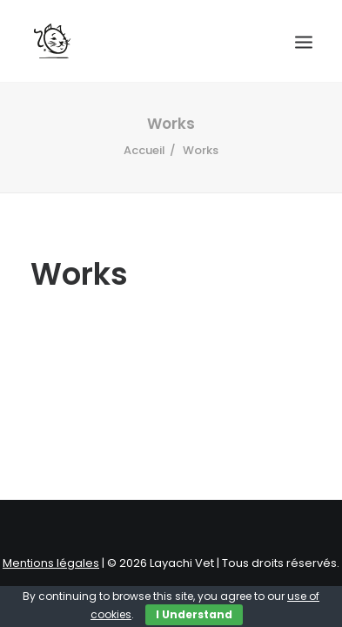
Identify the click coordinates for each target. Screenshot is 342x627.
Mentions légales (51, 563)
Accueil (144, 150)
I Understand (194, 614)
